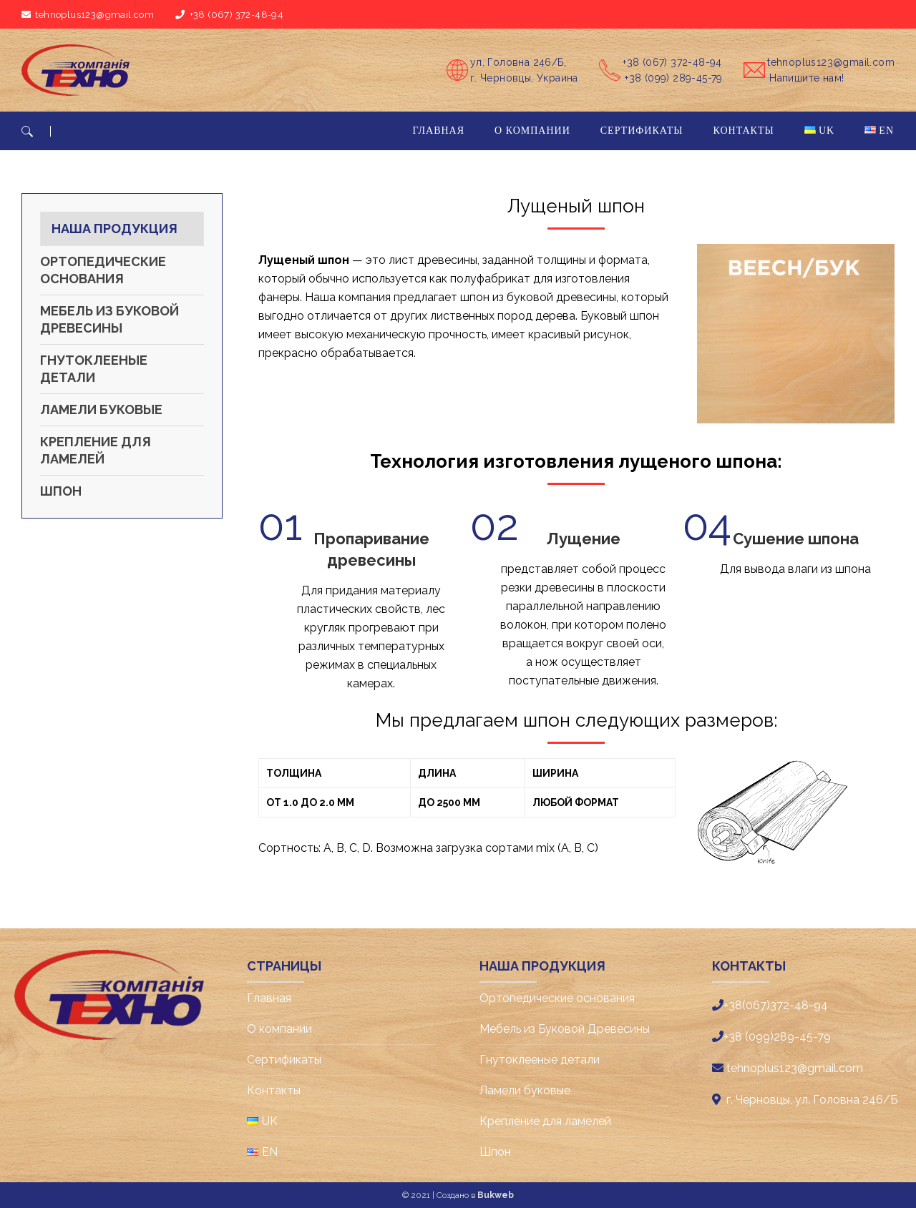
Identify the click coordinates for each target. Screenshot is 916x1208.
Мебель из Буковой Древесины (109, 319)
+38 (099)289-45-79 (777, 1037)
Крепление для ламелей (95, 450)
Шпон (61, 491)
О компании (279, 1029)
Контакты (274, 1090)
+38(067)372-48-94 (775, 1005)
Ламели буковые (101, 409)
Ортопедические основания (103, 270)
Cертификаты (284, 1059)
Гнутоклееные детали (93, 369)
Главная (269, 998)
